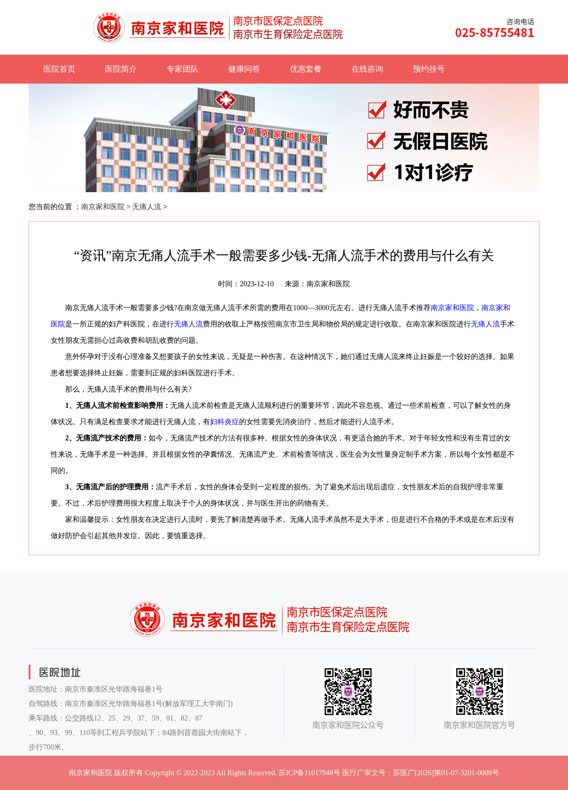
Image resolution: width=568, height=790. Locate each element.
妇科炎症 (224, 422)
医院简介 (121, 68)
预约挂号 (429, 68)
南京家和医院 (103, 207)
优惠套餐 (306, 68)
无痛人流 (146, 207)
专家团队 (183, 68)
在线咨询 (367, 68)
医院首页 (59, 68)
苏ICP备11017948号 (309, 773)
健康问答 (244, 68)
